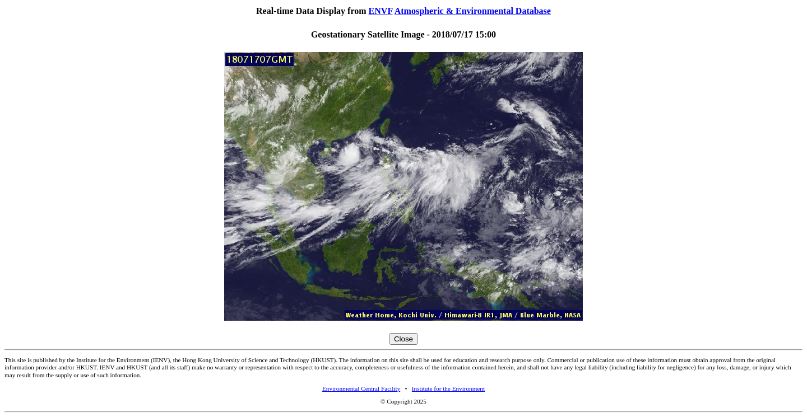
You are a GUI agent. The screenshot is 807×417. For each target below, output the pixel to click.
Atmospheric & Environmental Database (473, 11)
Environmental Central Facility (361, 388)
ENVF (381, 11)
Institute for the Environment (448, 388)
